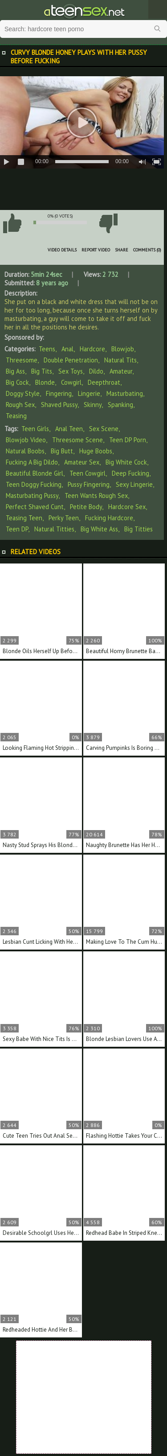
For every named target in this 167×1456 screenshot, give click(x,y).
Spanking (120, 404)
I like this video (12, 223)
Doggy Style (23, 393)
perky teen (64, 518)
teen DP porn (127, 440)
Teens (47, 349)
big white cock (126, 462)
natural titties (54, 529)
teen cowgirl (87, 473)
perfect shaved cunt (35, 506)
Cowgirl (71, 382)
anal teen (69, 428)
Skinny (93, 404)
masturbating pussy (32, 495)
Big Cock (17, 382)
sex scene (103, 428)
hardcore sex (127, 506)
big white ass (99, 529)
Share (121, 250)
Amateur (121, 371)
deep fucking (130, 473)
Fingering (59, 393)
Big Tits (41, 371)
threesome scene (77, 440)
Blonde (45, 382)
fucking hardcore (109, 518)
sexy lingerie (134, 484)
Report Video (95, 250)
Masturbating (124, 393)
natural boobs (25, 451)
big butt (62, 451)
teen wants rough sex (96, 495)
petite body (86, 506)
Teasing (16, 415)
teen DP (17, 529)
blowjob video (26, 440)
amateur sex (81, 462)
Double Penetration (71, 360)
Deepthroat (104, 382)
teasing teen (24, 518)
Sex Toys (70, 371)
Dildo (96, 371)
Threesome (21, 360)
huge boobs (95, 451)
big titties (138, 529)
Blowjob (122, 349)
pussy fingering (89, 484)
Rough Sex (20, 404)
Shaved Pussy (59, 404)
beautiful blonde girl (34, 473)
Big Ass (15, 371)
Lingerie (89, 393)
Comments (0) (147, 250)
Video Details (62, 250)
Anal (67, 349)
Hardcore (92, 349)
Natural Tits (120, 360)
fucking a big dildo (32, 462)
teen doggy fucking (33, 484)
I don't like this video (108, 223)
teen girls (35, 428)
